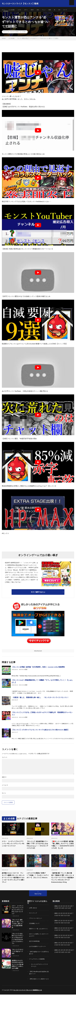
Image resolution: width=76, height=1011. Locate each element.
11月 (66, 929)
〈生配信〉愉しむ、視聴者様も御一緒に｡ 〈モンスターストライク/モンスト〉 (40, 702)
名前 (4, 781)
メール (5, 789)
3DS (41, 10)
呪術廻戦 (6, 13)
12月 (70, 929)
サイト (4, 797)
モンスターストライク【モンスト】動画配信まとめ (28, 1006)
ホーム (4, 10)
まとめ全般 (12, 10)
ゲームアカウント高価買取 (37, 974)
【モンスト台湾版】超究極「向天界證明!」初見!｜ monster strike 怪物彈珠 (38, 671)
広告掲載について (34, 936)
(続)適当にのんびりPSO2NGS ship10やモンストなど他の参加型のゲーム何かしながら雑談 (17, 977)
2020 (56, 963)
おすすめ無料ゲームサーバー (38, 961)
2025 (56, 926)
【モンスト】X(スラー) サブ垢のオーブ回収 (17, 965)
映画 (54, 10)
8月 (58, 929)
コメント (4, 762)
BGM (35, 10)
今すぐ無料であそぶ (38, 597)
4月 (67, 919)
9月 (60, 929)
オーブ (70, 10)
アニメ (48, 10)
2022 (56, 948)
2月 (62, 919)
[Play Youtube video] (38, 77)
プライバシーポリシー (36, 931)
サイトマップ (33, 926)
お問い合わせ (33, 921)
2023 (56, 941)
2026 (56, 919)
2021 (56, 955)
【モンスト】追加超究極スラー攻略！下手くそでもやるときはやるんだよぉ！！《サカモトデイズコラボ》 (38, 850)
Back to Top (38, 907)
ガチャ (28, 10)
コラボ (21, 10)
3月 (64, 919)
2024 (56, 934)
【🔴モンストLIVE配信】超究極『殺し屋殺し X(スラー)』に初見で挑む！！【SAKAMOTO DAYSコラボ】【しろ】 (62, 851)
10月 (63, 929)
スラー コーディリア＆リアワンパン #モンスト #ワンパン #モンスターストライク (13, 850)
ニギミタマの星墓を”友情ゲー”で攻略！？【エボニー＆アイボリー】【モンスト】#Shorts (38, 886)
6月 (72, 926)
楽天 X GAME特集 (34, 956)
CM (64, 10)
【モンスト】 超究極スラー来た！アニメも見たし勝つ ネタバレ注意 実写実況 (17, 937)
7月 (55, 929)
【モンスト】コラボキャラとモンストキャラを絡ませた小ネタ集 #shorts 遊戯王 (40, 734)
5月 (69, 919)
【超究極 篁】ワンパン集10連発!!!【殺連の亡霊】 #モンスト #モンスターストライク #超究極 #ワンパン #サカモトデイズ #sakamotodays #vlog (62, 888)
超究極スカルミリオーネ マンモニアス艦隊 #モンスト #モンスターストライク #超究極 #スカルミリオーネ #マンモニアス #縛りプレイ (13, 888)
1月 (59, 919)
